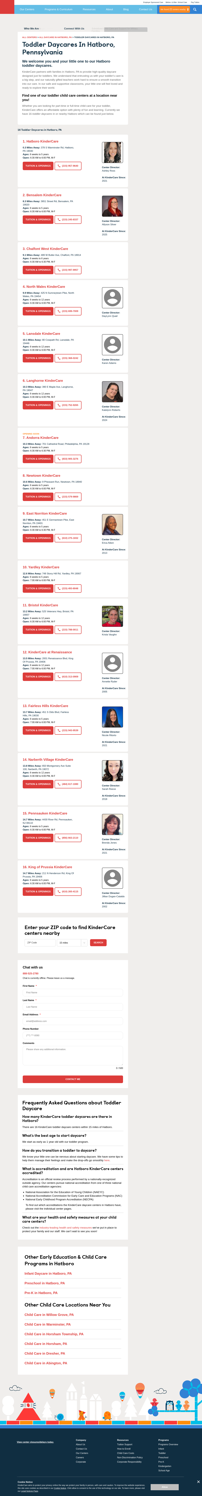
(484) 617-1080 (68, 784)
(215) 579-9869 (68, 496)
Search (98, 942)
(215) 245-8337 (68, 219)
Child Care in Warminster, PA (48, 1324)
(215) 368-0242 (68, 358)
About (109, 9)
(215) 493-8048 (68, 588)
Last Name (73, 1005)
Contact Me (73, 1079)
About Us (80, 1444)
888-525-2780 (30, 973)
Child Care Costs (125, 1453)
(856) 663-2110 (68, 838)
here (107, 1160)
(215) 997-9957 (68, 270)
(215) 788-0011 (68, 629)
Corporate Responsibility (129, 1462)
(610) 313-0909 (68, 676)
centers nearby (173, 9)
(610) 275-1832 (68, 538)
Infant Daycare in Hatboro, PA (48, 1273)
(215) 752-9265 (68, 405)
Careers (80, 1457)
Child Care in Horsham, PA (46, 1344)
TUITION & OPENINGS (38, 166)
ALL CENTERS (29, 37)
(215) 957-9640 (68, 166)
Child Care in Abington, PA (46, 1363)
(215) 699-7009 (68, 311)
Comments (28, 1043)
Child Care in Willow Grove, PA (49, 1315)
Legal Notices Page (29, 1491)
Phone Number (73, 1033)
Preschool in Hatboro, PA (45, 1283)
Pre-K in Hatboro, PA (41, 1293)
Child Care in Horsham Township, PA (54, 1334)
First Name (73, 990)
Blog (126, 9)
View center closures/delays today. (35, 1442)
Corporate (81, 1462)
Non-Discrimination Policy (130, 1457)
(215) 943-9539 (68, 730)
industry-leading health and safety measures (66, 1227)
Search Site (195, 10)
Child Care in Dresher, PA (45, 1353)
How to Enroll (123, 1449)
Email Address (73, 1019)
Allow (165, 1487)
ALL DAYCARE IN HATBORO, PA (55, 37)
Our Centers (27, 9)
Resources (89, 9)
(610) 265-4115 (68, 891)
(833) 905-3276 (68, 459)
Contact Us (145, 9)
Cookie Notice (60, 1488)
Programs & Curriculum (58, 9)
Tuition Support (124, 1444)
